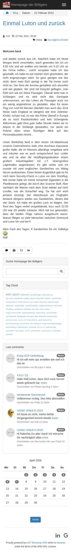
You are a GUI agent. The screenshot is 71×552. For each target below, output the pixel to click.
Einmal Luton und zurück (34, 23)
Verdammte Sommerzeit (31, 394)
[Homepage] (7, 12)
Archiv (35, 519)
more (44, 382)
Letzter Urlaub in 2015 (30, 410)
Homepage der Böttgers (25, 5)
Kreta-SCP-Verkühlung (30, 355)
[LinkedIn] (56, 536)
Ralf (8, 36)
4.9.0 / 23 (22, 375)
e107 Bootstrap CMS (36, 542)
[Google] (64, 536)
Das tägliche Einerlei (58, 40)
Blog (15, 12)
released (61, 542)
